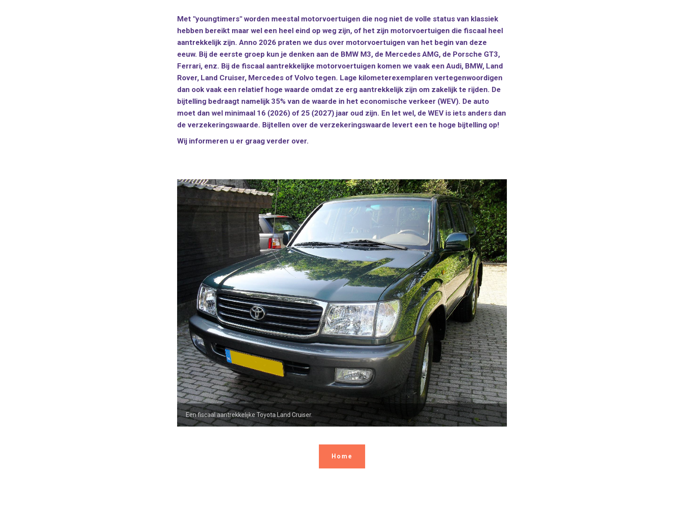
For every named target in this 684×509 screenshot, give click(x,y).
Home (342, 456)
